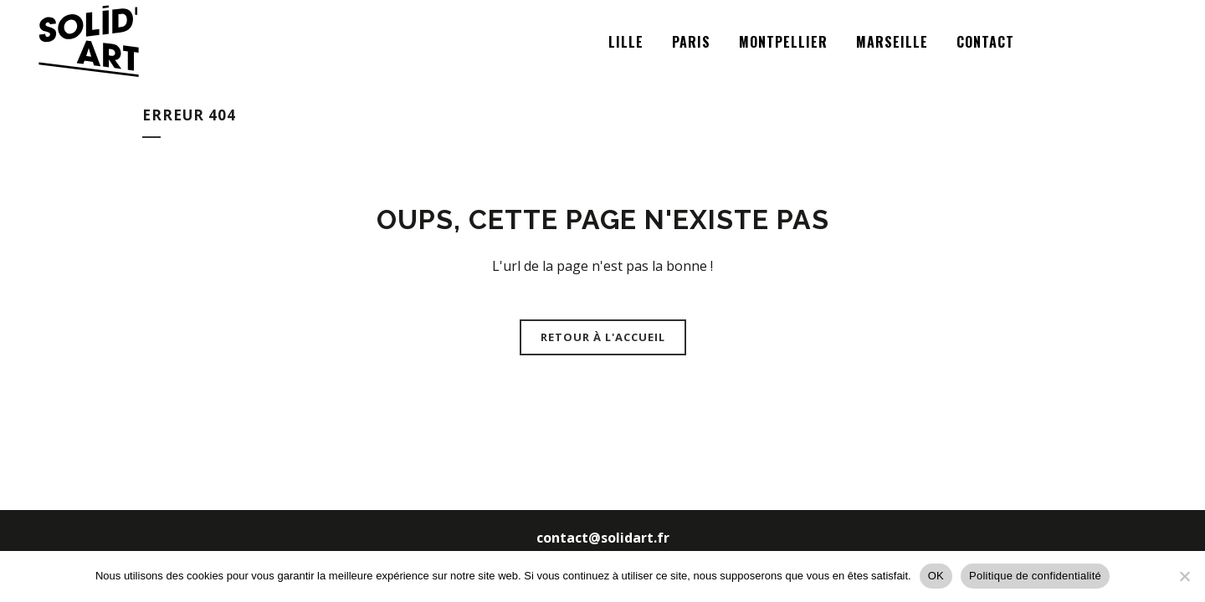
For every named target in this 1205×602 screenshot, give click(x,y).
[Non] (1184, 576)
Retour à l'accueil (603, 336)
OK (936, 575)
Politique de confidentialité (1035, 575)
